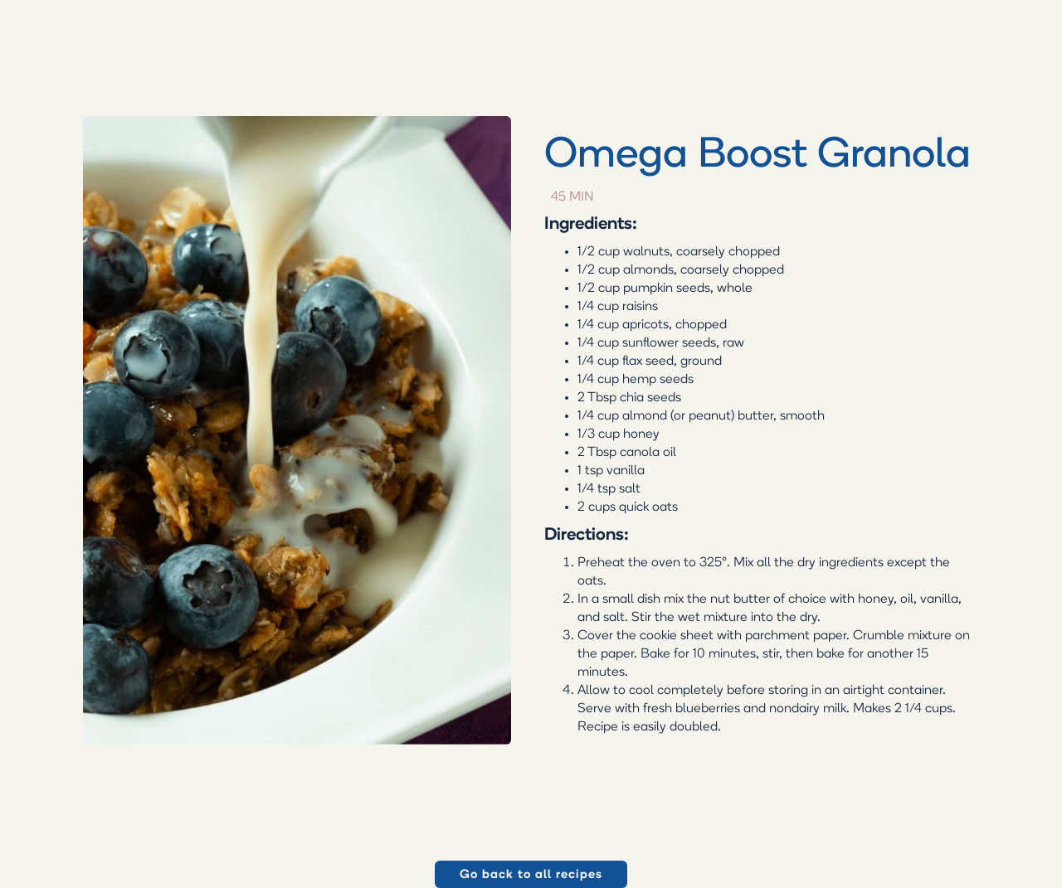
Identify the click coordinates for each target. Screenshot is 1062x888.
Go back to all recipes (531, 875)
